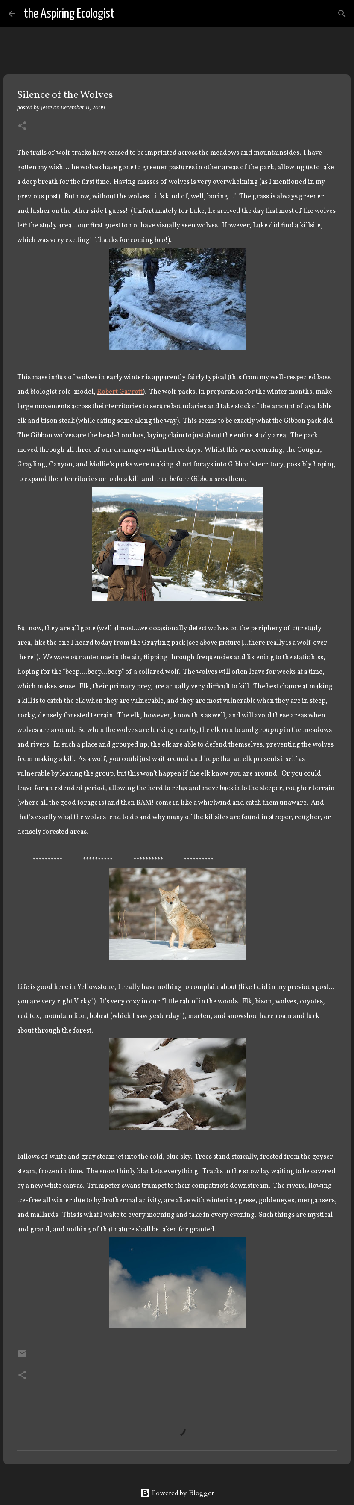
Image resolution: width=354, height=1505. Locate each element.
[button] (22, 126)
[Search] (126, 13)
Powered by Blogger (177, 1493)
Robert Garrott (120, 392)
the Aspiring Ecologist (69, 13)
